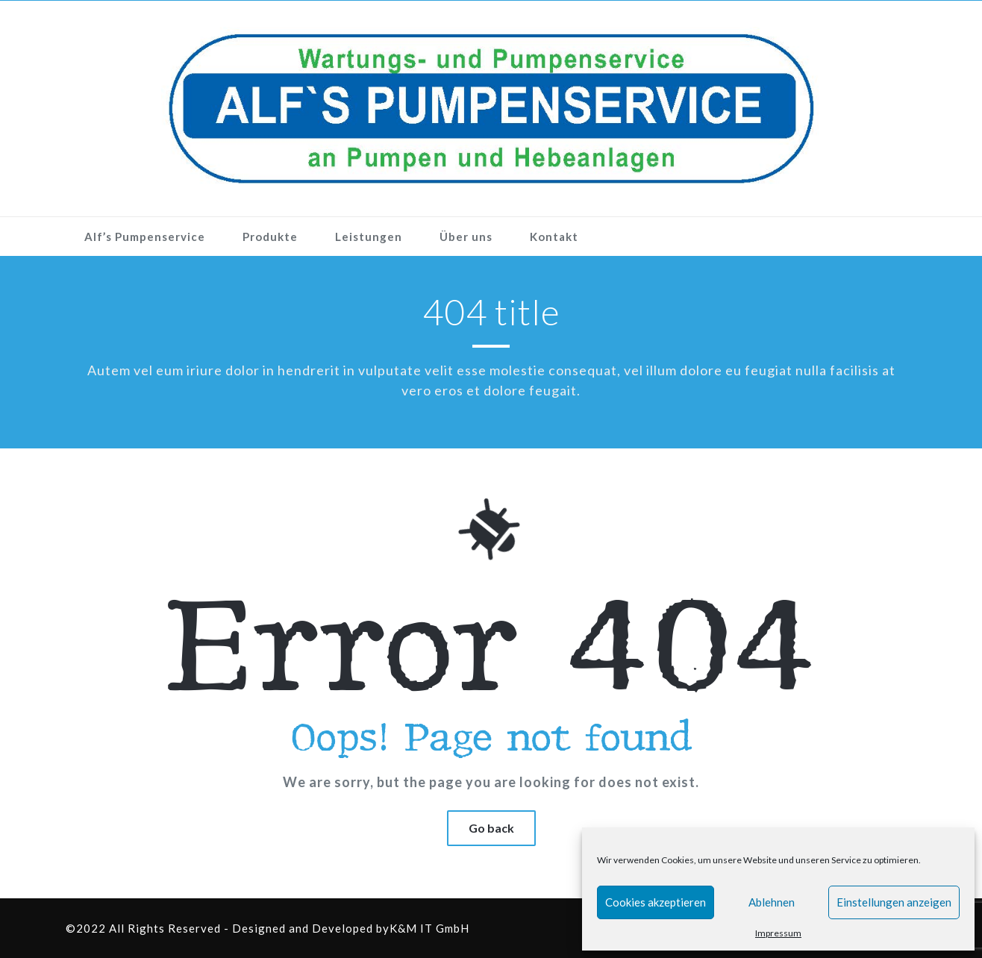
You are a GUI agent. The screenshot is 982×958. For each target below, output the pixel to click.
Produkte (270, 236)
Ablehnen (771, 902)
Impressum (778, 933)
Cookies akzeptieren (655, 902)
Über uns (466, 236)
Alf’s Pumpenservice (144, 236)
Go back (491, 828)
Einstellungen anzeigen (893, 902)
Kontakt (554, 236)
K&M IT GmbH (429, 928)
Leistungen (368, 236)
